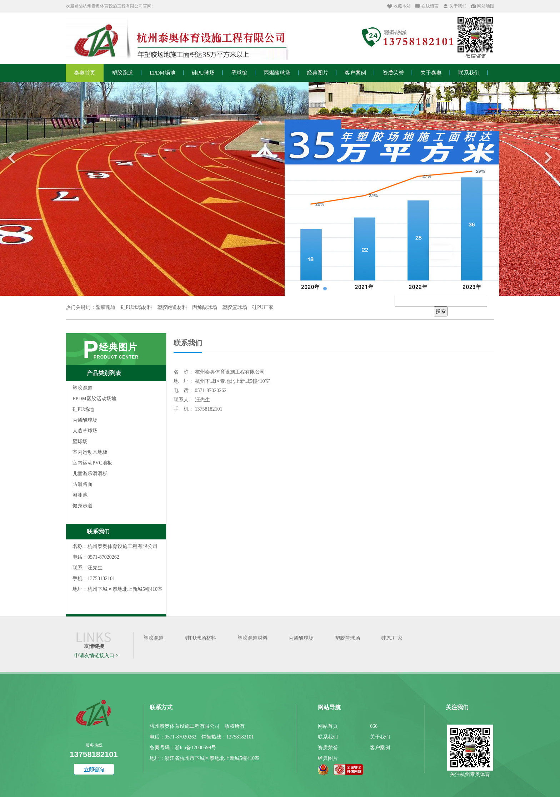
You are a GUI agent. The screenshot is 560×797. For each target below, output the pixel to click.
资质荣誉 (328, 747)
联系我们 (98, 531)
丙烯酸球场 (301, 638)
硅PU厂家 (391, 638)
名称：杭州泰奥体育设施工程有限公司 (115, 546)
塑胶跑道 (154, 638)
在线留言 (430, 6)
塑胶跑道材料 (253, 638)
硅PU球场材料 (200, 638)
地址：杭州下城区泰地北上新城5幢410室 (117, 589)
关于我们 (457, 6)
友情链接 (94, 646)
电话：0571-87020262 (95, 557)
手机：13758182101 (93, 578)
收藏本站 (402, 6)
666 (374, 726)
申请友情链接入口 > (96, 655)
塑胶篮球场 (347, 638)
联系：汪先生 (87, 567)
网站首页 (328, 726)
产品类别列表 (104, 373)
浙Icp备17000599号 (195, 747)
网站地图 (485, 6)
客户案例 (380, 747)
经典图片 (118, 347)
